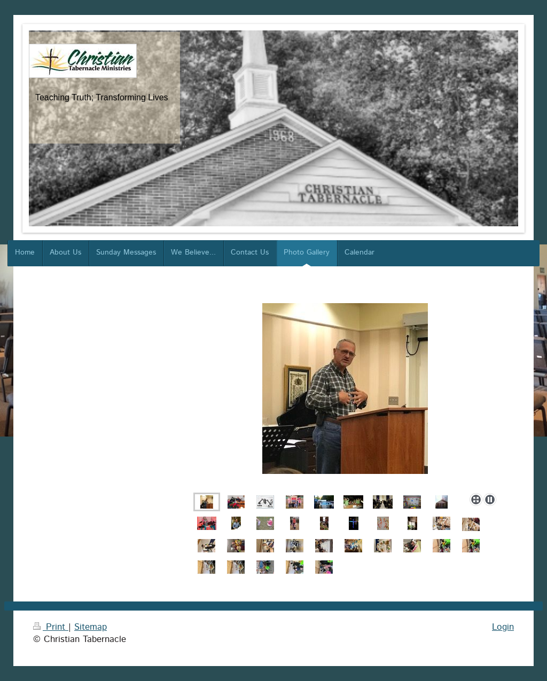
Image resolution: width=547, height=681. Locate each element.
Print (50, 627)
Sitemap (90, 627)
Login (503, 627)
